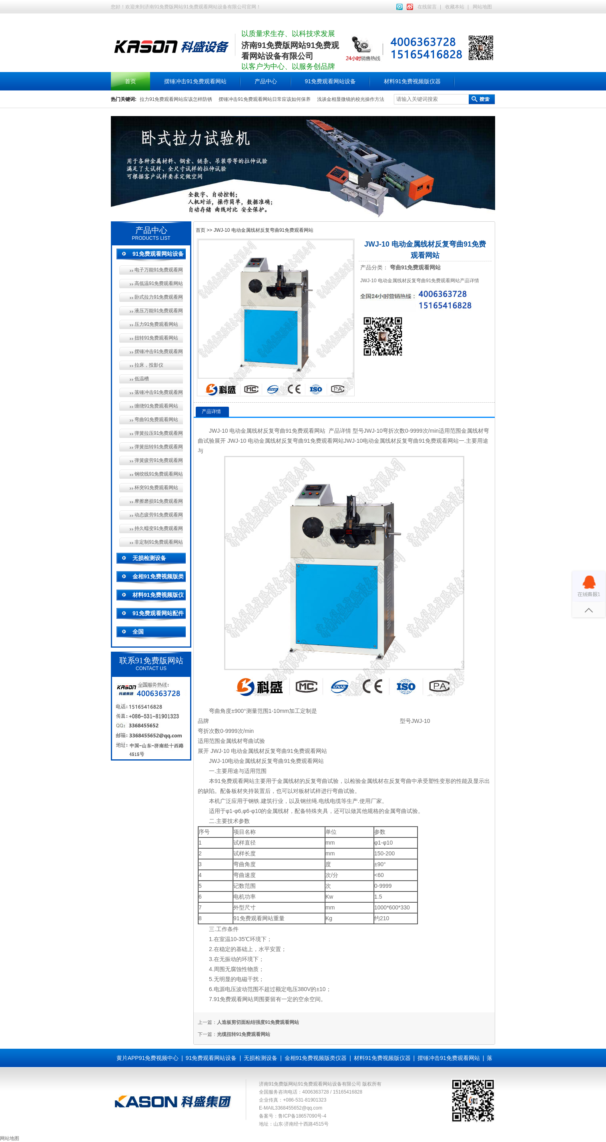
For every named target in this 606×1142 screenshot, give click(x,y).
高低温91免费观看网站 (158, 283)
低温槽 (141, 378)
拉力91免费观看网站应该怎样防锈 (176, 99)
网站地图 (482, 7)
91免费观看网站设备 (330, 81)
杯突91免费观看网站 (156, 487)
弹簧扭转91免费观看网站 (158, 447)
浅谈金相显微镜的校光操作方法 (350, 99)
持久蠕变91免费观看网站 (158, 528)
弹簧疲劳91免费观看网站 (158, 460)
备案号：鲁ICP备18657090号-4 (292, 1116)
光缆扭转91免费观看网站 (243, 1034)
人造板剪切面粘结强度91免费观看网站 (258, 1022)
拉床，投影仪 (148, 365)
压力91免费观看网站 (156, 324)
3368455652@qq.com (298, 1108)
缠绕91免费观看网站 (156, 406)
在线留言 (427, 7)
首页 (130, 81)
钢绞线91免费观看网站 (158, 474)
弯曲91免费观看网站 (156, 419)
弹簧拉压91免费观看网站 (158, 433)
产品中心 (266, 81)
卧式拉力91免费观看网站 (158, 297)
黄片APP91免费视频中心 (147, 1058)
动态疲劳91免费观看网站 (158, 515)
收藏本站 (454, 7)
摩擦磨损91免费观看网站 (158, 501)
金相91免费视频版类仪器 (316, 1058)
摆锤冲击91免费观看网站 (195, 81)
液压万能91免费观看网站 (158, 310)
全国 (138, 631)
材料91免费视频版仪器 (412, 81)
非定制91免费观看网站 (158, 542)
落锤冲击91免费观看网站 (158, 392)
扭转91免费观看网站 (156, 338)
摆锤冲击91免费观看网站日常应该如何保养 (264, 99)
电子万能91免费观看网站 (158, 270)
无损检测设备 (149, 558)
